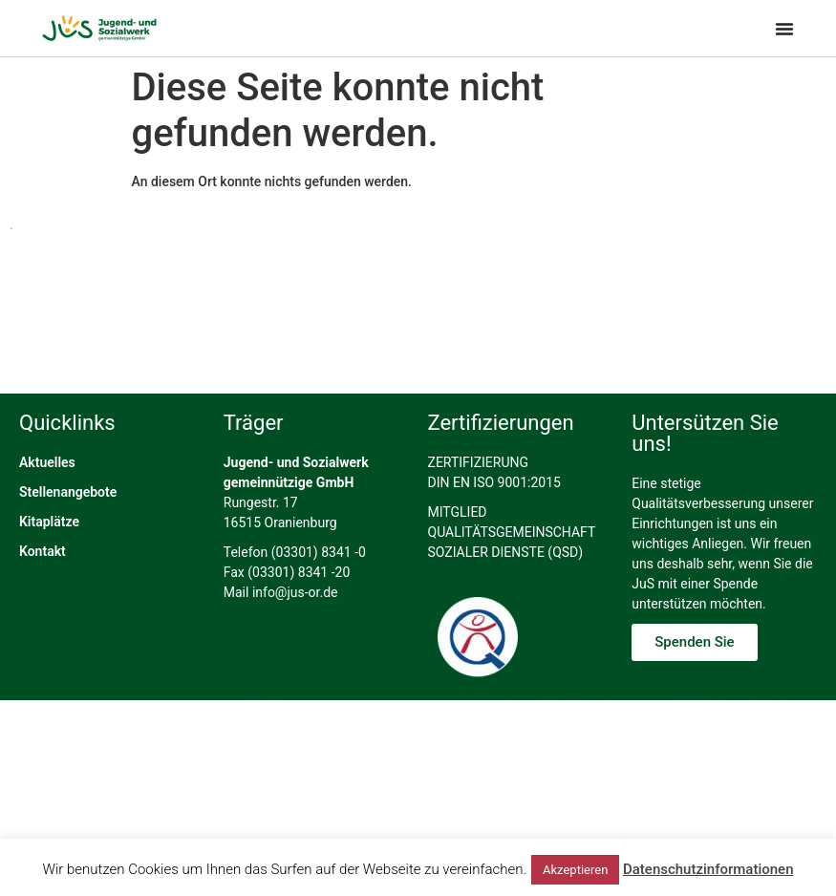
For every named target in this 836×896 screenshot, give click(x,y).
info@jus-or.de (295, 628)
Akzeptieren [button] (575, 870)
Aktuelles (47, 498)
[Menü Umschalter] (784, 28)
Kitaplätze (49, 557)
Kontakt (42, 587)
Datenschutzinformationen (708, 869)
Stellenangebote (68, 528)
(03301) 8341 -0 (318, 588)
